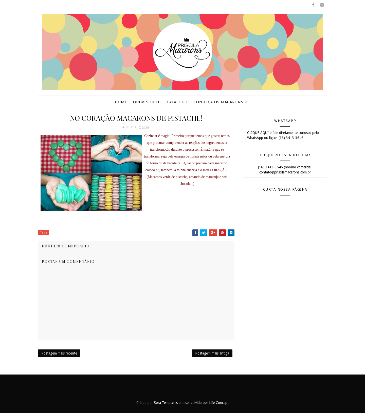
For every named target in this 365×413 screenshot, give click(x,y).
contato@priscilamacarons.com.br (285, 172)
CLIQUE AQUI (258, 133)
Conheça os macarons (218, 102)
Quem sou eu (147, 102)
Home (121, 102)
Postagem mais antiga (212, 353)
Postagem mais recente (59, 353)
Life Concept (219, 403)
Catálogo (177, 102)
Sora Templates (166, 403)
